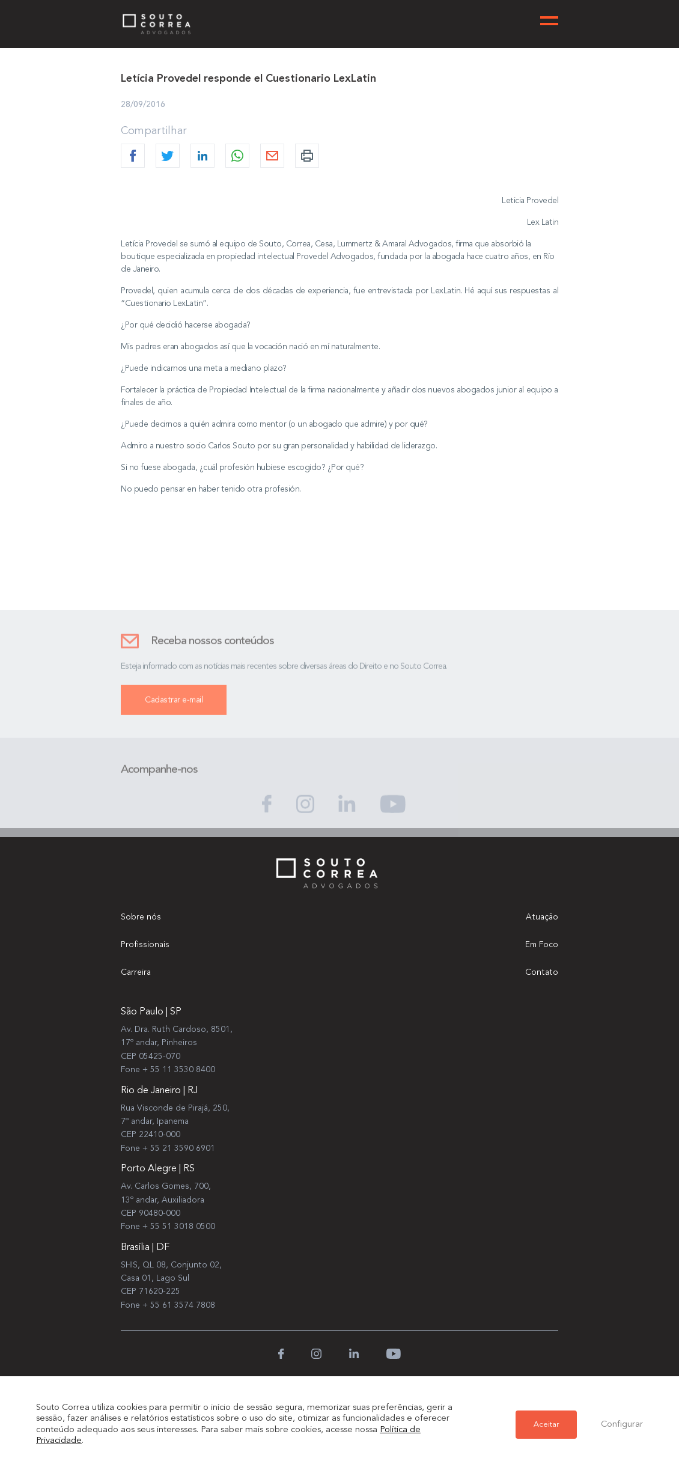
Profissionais (145, 945)
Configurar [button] (622, 1424)
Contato (541, 972)
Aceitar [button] (546, 1425)
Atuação (542, 917)
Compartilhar (154, 131)
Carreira (136, 972)
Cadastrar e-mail (173, 709)
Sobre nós (141, 917)
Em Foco (541, 945)
